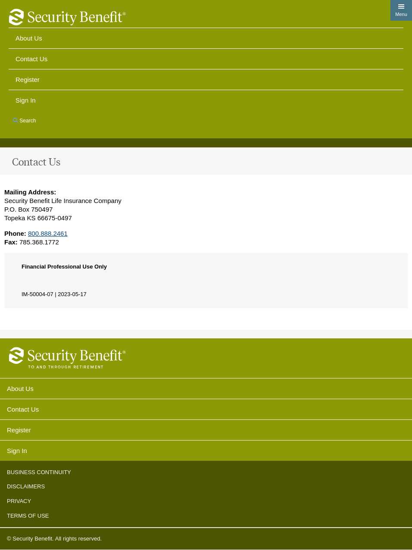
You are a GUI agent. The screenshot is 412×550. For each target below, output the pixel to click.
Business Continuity (39, 472)
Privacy (19, 501)
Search (24, 121)
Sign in (26, 100)
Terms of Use (28, 515)
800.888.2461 (48, 233)
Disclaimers (26, 486)
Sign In (17, 450)
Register (28, 79)
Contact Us (31, 58)
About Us (29, 38)
